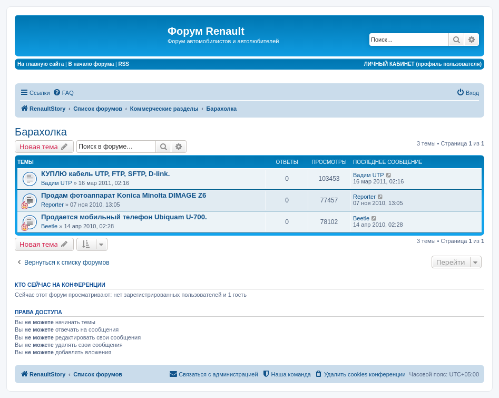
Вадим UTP (56, 183)
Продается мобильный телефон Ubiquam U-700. (124, 217)
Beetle (49, 226)
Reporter (52, 204)
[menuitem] (63, 92)
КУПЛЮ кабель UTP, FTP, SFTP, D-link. (105, 174)
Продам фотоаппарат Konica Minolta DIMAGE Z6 (123, 195)
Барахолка (41, 132)
